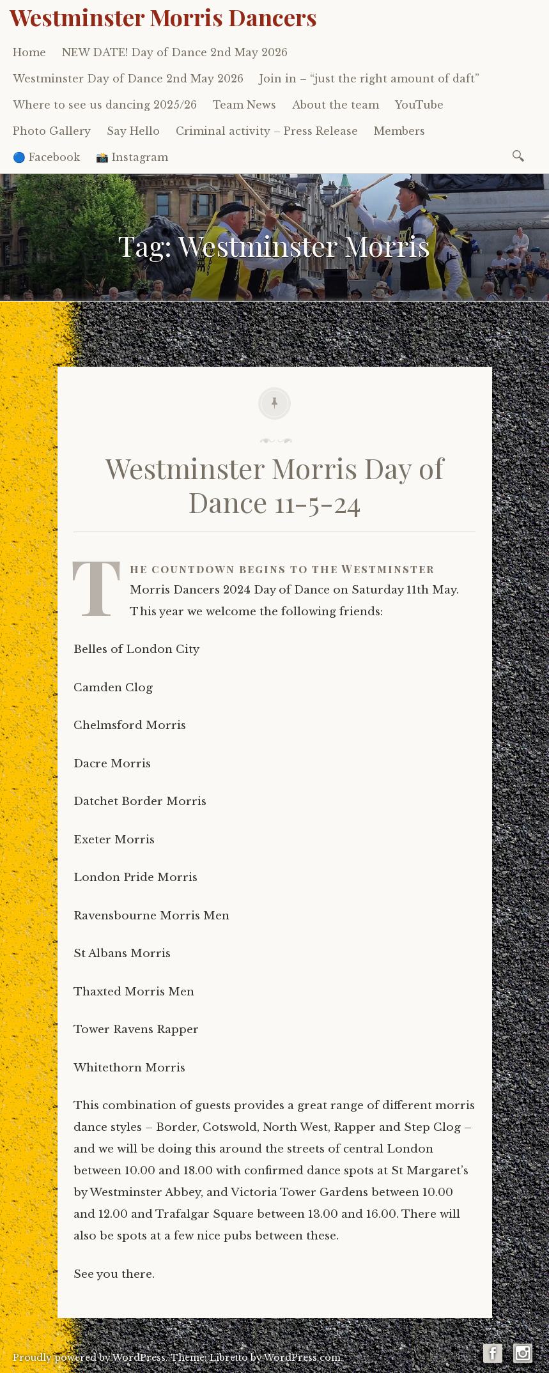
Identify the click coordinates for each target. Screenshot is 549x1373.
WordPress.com (302, 1357)
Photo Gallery (52, 131)
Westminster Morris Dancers (163, 16)
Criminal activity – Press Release (267, 131)
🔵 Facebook (46, 157)
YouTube (419, 104)
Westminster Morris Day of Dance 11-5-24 (274, 484)
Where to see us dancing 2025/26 (105, 104)
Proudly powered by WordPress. (90, 1357)
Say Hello (133, 131)
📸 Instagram (132, 157)
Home (29, 52)
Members (399, 131)
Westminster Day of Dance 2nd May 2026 (128, 78)
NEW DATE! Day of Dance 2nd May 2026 (175, 52)
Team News (244, 104)
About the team (335, 104)
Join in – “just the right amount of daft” (369, 78)
